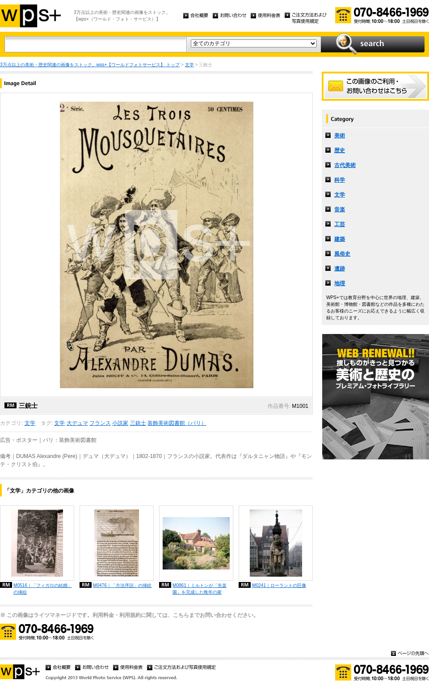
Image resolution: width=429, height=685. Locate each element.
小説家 (120, 423)
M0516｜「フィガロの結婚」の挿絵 (42, 589)
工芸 (339, 224)
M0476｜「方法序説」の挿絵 (122, 585)
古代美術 (345, 165)
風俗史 (342, 254)
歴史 (339, 150)
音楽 (339, 209)
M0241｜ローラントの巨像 (279, 585)
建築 (339, 239)
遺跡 (339, 268)
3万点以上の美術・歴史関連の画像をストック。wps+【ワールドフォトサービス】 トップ (90, 64)
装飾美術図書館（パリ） (176, 423)
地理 (339, 283)
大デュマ (77, 423)
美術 (339, 136)
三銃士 (138, 423)
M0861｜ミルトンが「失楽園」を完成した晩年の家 (199, 589)
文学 (189, 64)
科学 (339, 180)
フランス (100, 423)
